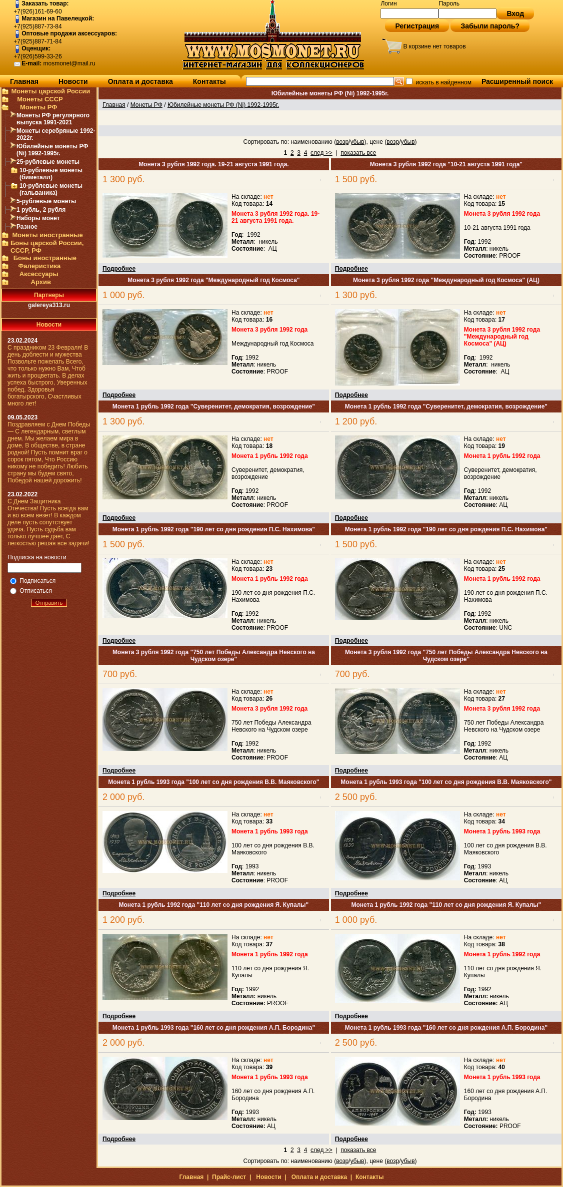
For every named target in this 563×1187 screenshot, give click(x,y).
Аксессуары (39, 274)
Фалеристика (39, 266)
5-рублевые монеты (46, 201)
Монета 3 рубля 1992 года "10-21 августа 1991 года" (446, 164)
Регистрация (417, 26)
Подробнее (119, 268)
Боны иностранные (45, 258)
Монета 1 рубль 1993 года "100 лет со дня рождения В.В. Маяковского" (213, 782)
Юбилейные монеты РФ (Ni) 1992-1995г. (52, 150)
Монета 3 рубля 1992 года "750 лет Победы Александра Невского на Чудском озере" (213, 656)
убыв (357, 141)
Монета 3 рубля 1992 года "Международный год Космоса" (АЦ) (446, 280)
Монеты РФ (38, 107)
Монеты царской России (50, 91)
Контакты (209, 81)
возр (342, 141)
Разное (27, 226)
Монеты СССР (40, 99)
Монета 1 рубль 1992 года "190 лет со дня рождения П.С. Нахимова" (213, 529)
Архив (41, 282)
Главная (24, 81)
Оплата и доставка (140, 81)
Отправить (49, 603)
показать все (358, 152)
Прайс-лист (229, 1177)
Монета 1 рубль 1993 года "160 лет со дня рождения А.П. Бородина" (213, 1027)
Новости (73, 81)
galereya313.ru (49, 305)
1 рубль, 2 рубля (41, 209)
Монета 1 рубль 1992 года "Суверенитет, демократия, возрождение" (213, 406)
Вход (515, 13)
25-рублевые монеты (48, 161)
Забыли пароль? (490, 26)
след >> (321, 152)
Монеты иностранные (47, 235)
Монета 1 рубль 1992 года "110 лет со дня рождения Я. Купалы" (214, 904)
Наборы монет (38, 218)
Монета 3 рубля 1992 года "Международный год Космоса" (214, 280)
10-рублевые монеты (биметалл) (51, 174)
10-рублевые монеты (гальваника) (51, 189)
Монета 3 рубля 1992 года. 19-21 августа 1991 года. (213, 164)
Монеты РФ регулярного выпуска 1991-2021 (53, 119)
